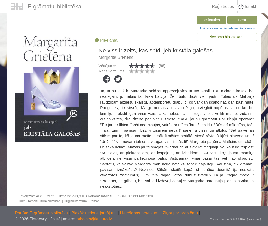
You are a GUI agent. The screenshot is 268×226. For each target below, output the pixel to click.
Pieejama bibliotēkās (227, 37)
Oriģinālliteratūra (75, 201)
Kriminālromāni (50, 201)
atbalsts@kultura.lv (94, 219)
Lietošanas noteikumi (140, 213)
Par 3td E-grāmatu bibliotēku (42, 213)
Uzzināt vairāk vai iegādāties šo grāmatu (227, 28)
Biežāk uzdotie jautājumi (94, 213)
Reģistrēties (223, 6)
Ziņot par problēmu (180, 213)
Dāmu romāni (28, 201)
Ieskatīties (211, 20)
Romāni (95, 201)
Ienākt (247, 6)
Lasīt (242, 20)
